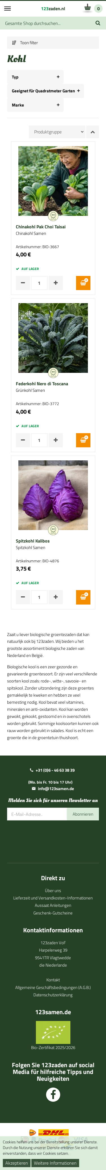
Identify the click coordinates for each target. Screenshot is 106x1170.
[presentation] (50, 838)
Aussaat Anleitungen (53, 905)
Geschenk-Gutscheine (53, 913)
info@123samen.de (56, 788)
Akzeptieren (16, 1163)
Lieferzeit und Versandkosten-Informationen (53, 898)
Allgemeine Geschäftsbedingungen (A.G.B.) (53, 987)
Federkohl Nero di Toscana (42, 383)
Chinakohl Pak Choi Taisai (41, 226)
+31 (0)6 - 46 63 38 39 (55, 770)
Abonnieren (83, 814)
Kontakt (53, 980)
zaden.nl (53, 8)
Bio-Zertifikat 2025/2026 (53, 1047)
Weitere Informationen (55, 1163)
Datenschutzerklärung (53, 995)
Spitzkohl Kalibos (33, 541)
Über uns (53, 890)
